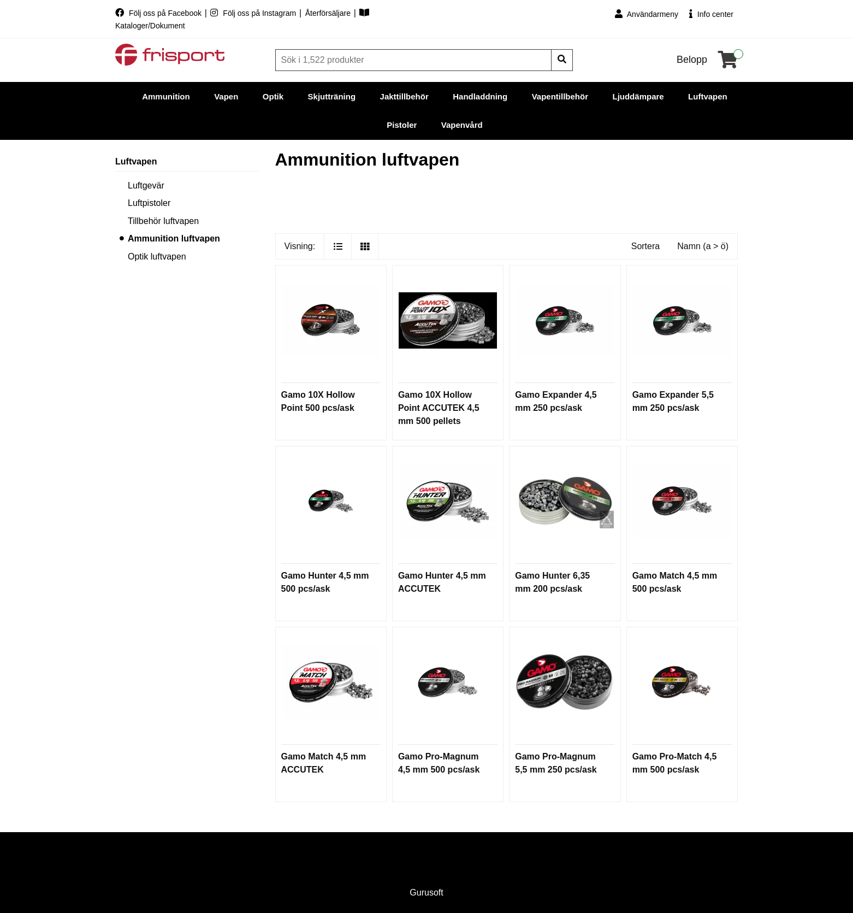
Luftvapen (707, 96)
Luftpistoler (149, 203)
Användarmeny (646, 14)
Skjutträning (332, 96)
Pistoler (402, 124)
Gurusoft (426, 892)
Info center (711, 14)
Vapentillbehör (560, 96)
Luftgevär (146, 185)
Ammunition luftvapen (174, 238)
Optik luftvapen (157, 256)
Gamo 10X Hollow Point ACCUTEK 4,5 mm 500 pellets (438, 408)
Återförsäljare (329, 13)
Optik (273, 96)
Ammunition (166, 96)
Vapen (226, 96)
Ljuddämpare (638, 96)
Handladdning (480, 96)
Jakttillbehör (404, 96)
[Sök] (414, 60)
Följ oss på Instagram (254, 13)
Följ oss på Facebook (159, 13)
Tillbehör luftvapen (163, 221)
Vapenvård (462, 124)
